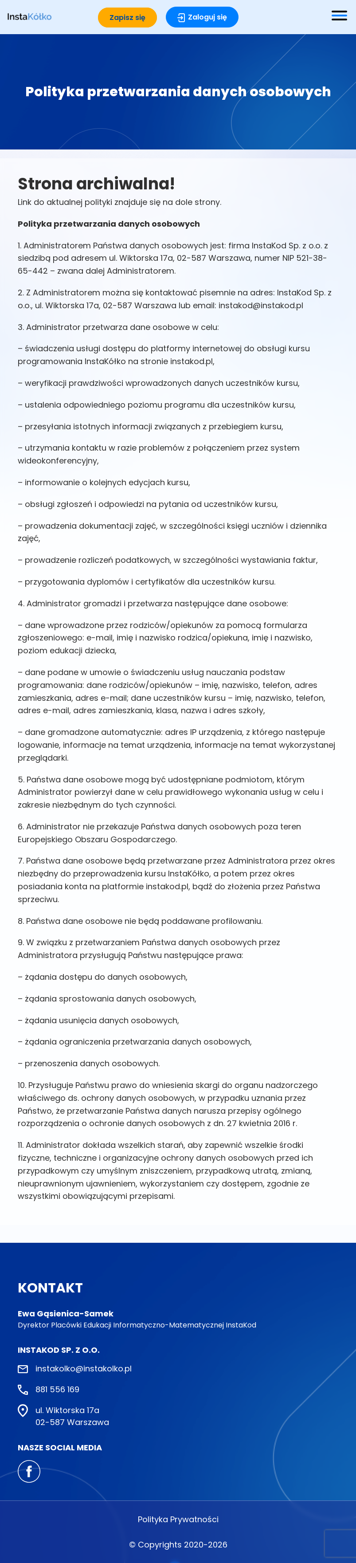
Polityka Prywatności (178, 1519)
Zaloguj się (207, 17)
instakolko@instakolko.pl (83, 1368)
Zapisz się (127, 17)
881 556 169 (57, 1389)
